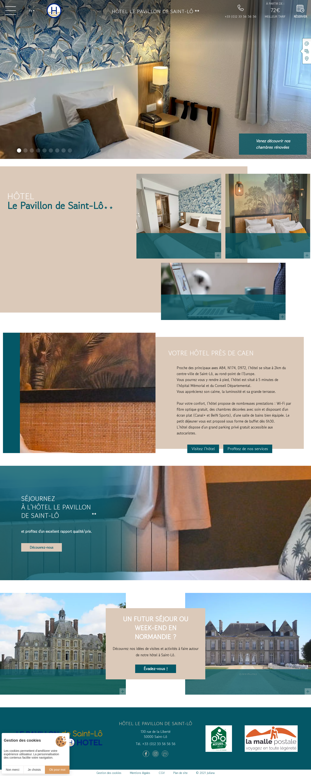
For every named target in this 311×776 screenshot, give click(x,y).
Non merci (12, 769)
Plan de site (180, 773)
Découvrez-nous (41, 547)
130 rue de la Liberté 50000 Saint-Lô (155, 734)
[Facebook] (146, 754)
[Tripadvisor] (165, 754)
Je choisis (34, 769)
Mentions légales (140, 773)
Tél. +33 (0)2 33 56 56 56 (155, 743)
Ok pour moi (57, 769)
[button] (19, 150)
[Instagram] (155, 754)
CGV (162, 773)
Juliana (211, 773)
